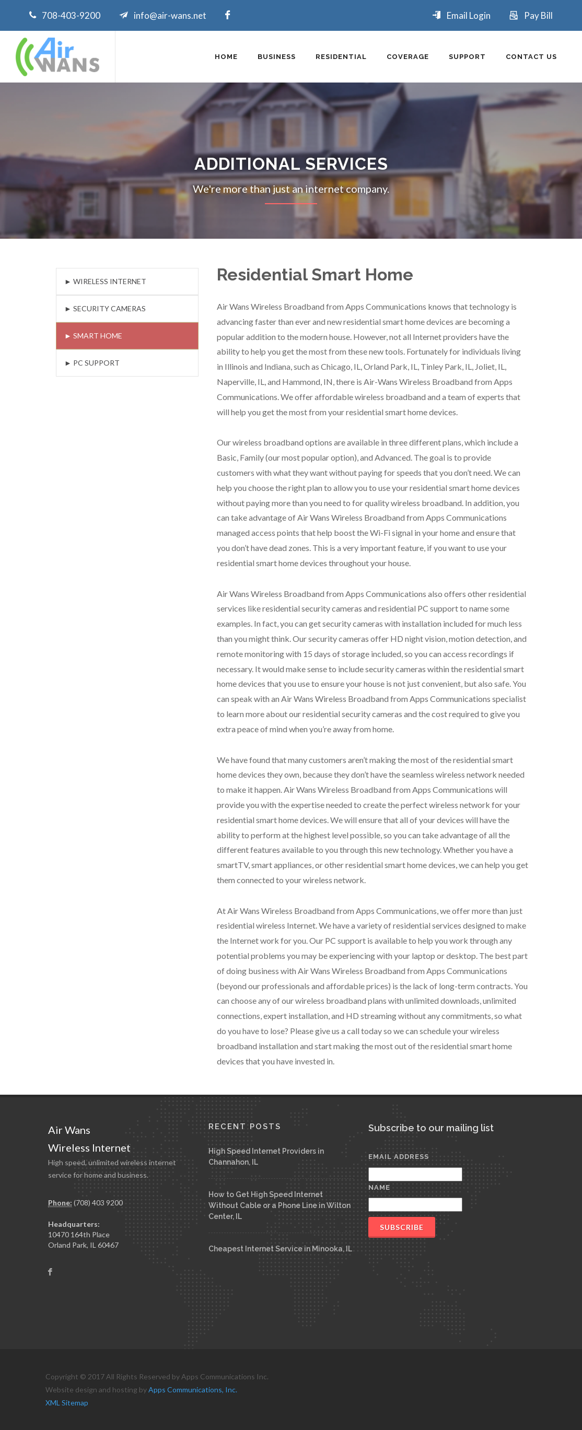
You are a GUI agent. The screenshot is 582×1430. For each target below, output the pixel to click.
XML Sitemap (66, 1402)
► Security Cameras (105, 308)
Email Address (398, 1157)
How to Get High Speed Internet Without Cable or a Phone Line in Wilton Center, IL (279, 1205)
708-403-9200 (71, 15)
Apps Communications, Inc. (192, 1389)
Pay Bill (538, 15)
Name (379, 1187)
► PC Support (92, 362)
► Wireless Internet (105, 281)
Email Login (469, 15)
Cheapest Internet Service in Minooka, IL (280, 1249)
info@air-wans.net (170, 15)
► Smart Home (93, 335)
